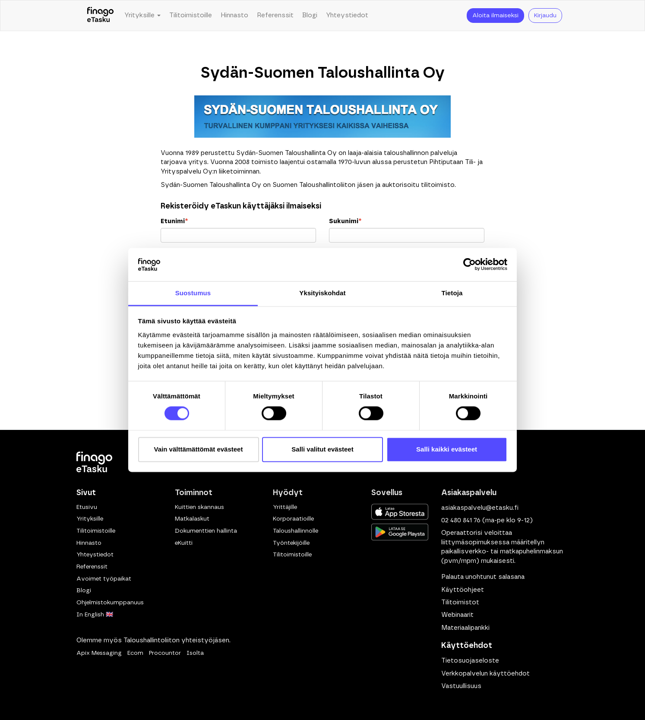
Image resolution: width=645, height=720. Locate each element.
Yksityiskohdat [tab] (322, 293)
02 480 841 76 (461, 520)
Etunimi (174, 221)
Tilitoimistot (460, 602)
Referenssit (275, 15)
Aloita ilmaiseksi (495, 16)
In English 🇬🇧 (94, 615)
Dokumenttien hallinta (206, 531)
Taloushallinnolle (295, 531)
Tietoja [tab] (452, 293)
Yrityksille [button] (142, 15)
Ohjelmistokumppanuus (110, 603)
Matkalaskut (192, 519)
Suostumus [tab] (193, 293)
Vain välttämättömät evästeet (198, 449)
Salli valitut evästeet (322, 449)
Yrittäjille (285, 507)
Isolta (195, 653)
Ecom (135, 653)
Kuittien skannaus (199, 507)
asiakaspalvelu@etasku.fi (480, 508)
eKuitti (184, 543)
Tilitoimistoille (190, 15)
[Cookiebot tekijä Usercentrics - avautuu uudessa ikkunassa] (469, 264)
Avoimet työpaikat (103, 579)
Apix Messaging (99, 653)
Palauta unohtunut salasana (483, 577)
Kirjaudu (545, 16)
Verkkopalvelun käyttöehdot (485, 673)
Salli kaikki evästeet (446, 449)
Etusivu (86, 507)
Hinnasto (234, 15)
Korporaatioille (293, 519)
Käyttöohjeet (462, 590)
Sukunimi (345, 221)
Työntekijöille (291, 543)
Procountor (165, 653)
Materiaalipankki (465, 628)
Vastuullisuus (461, 686)
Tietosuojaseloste (470, 660)
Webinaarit (457, 615)
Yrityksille (89, 519)
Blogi (309, 15)
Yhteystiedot (347, 15)
